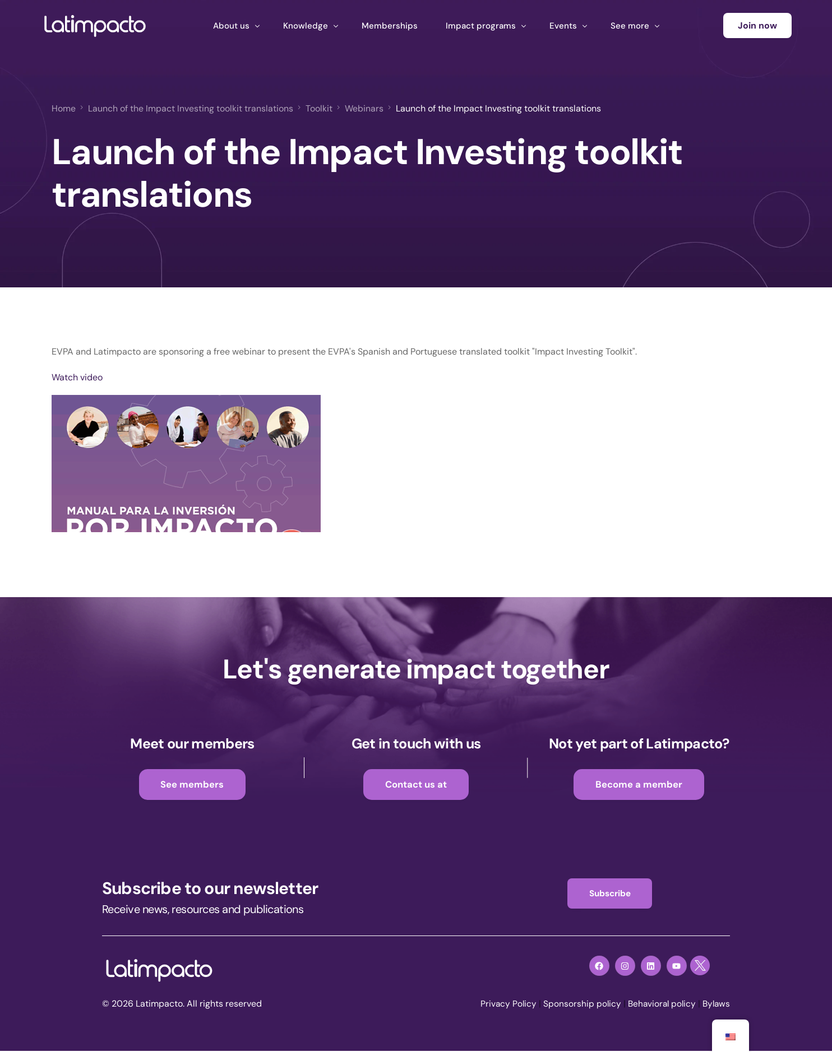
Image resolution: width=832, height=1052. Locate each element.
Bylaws (715, 1005)
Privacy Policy (502, 1005)
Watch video (77, 377)
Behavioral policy (658, 1005)
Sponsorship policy (577, 1005)
